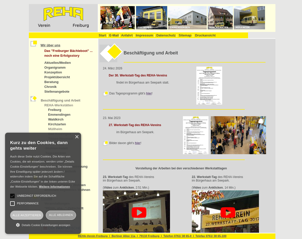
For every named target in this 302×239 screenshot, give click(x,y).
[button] (43, 224)
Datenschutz (166, 35)
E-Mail (114, 35)
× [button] (77, 137)
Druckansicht (205, 35)
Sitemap (185, 35)
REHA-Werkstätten (58, 105)
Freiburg (54, 110)
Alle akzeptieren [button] (26, 215)
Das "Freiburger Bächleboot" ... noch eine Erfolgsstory (68, 53)
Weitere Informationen (54, 186)
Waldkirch (56, 119)
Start (103, 35)
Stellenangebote (56, 91)
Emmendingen (59, 114)
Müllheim (55, 129)
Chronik (50, 87)
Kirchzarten (57, 124)
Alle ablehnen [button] (61, 214)
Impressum (145, 35)
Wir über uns (50, 45)
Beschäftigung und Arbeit (60, 100)
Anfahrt (128, 35)
